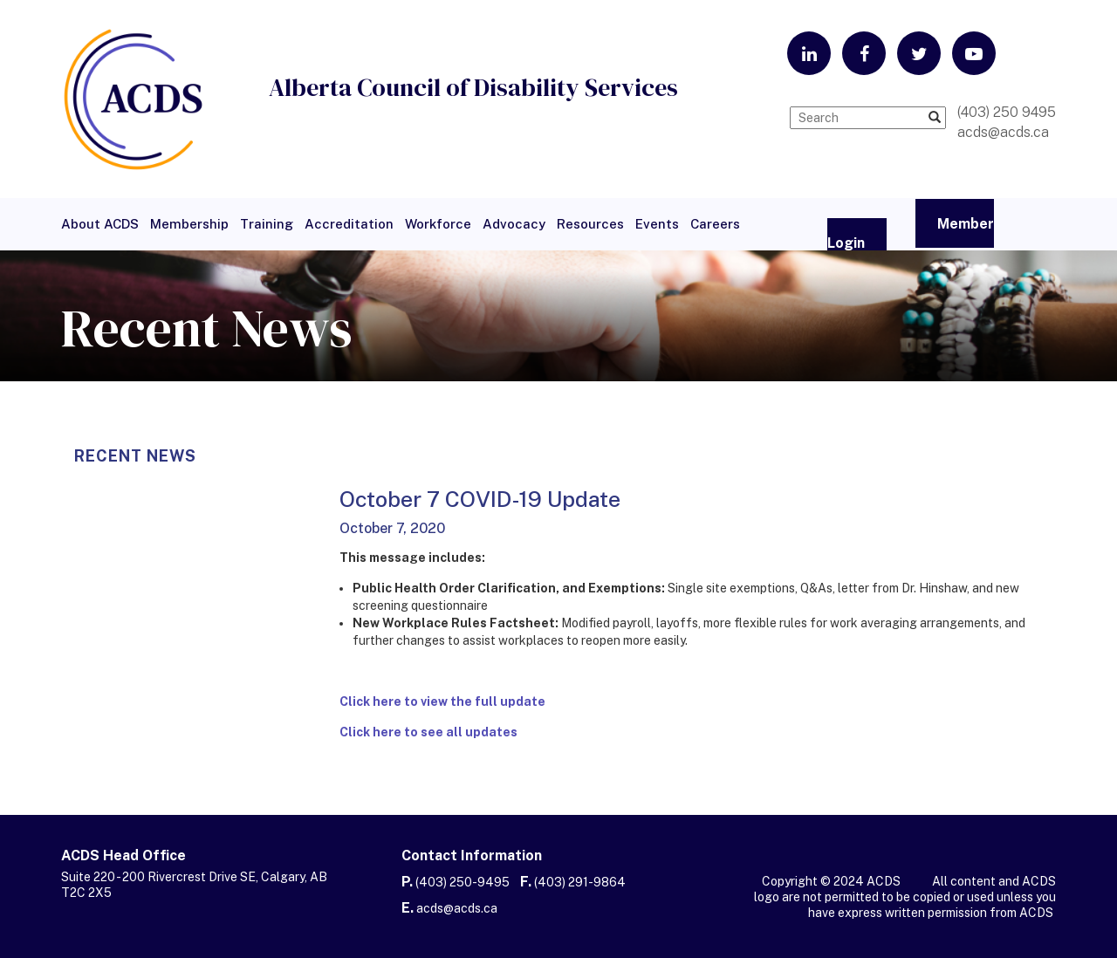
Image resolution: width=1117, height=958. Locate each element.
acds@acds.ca (456, 908)
